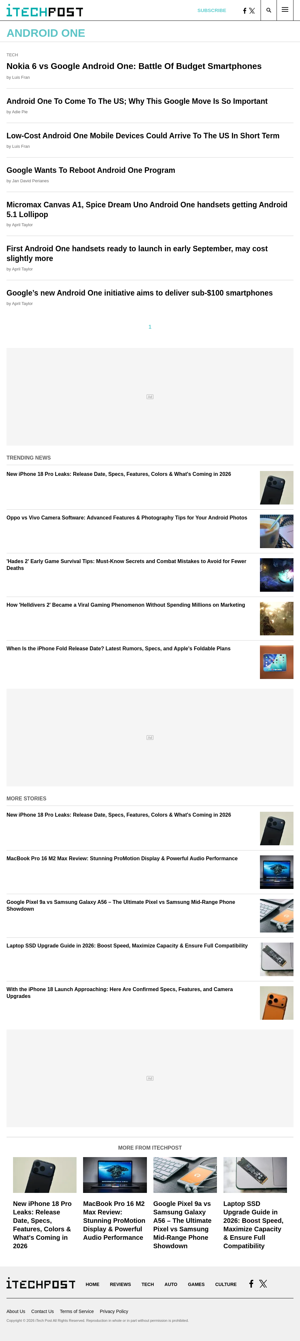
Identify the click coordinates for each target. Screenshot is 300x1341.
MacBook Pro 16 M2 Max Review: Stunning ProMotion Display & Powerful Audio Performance (122, 858)
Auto (170, 1284)
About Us (16, 1311)
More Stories (26, 798)
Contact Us (42, 1311)
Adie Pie (20, 111)
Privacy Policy (114, 1311)
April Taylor (22, 224)
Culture (226, 1284)
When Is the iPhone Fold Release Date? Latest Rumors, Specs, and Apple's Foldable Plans (119, 648)
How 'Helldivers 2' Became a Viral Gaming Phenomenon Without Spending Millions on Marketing (126, 605)
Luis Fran (21, 77)
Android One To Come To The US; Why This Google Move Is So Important (137, 101)
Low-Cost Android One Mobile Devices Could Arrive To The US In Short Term (143, 135)
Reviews (120, 1284)
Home (92, 1284)
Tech (12, 54)
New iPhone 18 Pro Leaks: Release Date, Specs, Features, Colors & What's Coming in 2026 (119, 474)
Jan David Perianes (30, 180)
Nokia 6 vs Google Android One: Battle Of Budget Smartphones (134, 66)
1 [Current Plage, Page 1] (150, 327)
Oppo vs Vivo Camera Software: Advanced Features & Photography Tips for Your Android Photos (127, 517)
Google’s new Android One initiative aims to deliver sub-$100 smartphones (140, 293)
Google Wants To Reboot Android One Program (91, 170)
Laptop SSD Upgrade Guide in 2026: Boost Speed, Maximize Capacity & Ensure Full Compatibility (127, 945)
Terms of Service (77, 1311)
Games (196, 1284)
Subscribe (211, 10)
